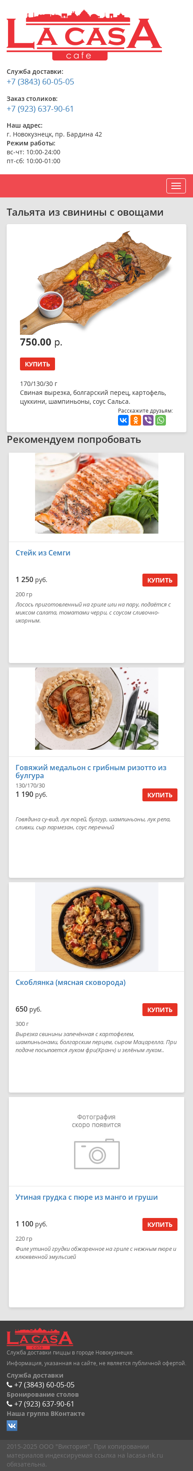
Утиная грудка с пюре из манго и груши (87, 1197)
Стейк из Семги (43, 553)
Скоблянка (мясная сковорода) (71, 982)
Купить (37, 364)
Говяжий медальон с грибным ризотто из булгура (91, 771)
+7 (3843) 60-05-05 (40, 81)
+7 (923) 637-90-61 (40, 108)
